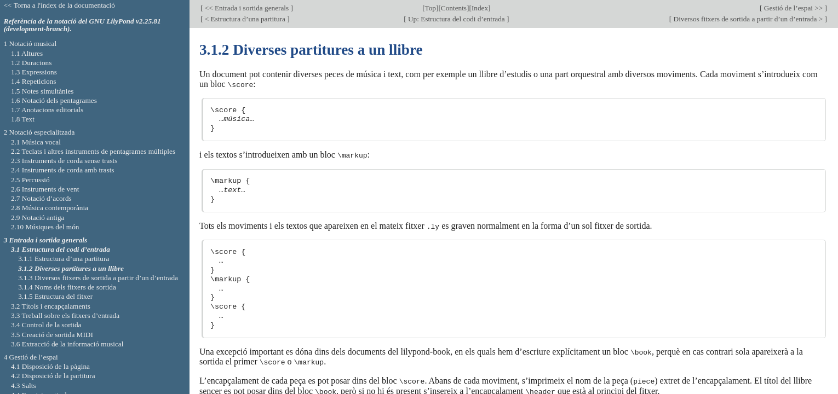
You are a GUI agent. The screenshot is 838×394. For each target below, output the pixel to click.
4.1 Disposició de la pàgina (50, 366)
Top (430, 8)
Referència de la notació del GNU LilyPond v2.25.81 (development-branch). (82, 25)
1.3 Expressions (34, 72)
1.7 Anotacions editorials (47, 110)
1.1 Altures (27, 53)
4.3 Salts (23, 385)
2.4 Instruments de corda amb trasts (62, 170)
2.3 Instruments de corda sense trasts (64, 161)
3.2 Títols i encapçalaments (50, 306)
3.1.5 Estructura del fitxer (55, 296)
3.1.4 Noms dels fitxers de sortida (67, 287)
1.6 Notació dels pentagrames (54, 100)
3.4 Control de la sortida (46, 325)
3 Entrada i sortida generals (46, 240)
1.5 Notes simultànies (42, 91)
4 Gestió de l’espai (31, 357)
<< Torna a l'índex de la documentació (59, 5)
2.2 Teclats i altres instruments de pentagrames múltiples (93, 151)
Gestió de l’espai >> (793, 8)
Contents (454, 8)
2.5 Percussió (30, 180)
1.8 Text (23, 119)
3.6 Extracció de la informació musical (67, 344)
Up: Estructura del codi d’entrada (456, 19)
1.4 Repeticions (33, 81)
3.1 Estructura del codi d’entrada (60, 249)
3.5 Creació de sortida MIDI (52, 335)
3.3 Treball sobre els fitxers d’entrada (65, 315)
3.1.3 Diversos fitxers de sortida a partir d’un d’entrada (98, 278)
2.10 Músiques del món (45, 227)
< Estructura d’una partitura (245, 19)
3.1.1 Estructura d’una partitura (63, 258)
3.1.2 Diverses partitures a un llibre (71, 268)
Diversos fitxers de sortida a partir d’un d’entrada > (747, 19)
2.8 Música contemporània (49, 208)
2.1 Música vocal (36, 142)
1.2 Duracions (31, 63)
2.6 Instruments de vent (45, 189)
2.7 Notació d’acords (41, 198)
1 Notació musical (30, 43)
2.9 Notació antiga (38, 217)
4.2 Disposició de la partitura (53, 376)
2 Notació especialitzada (39, 132)
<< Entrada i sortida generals (246, 8)
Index (480, 8)
